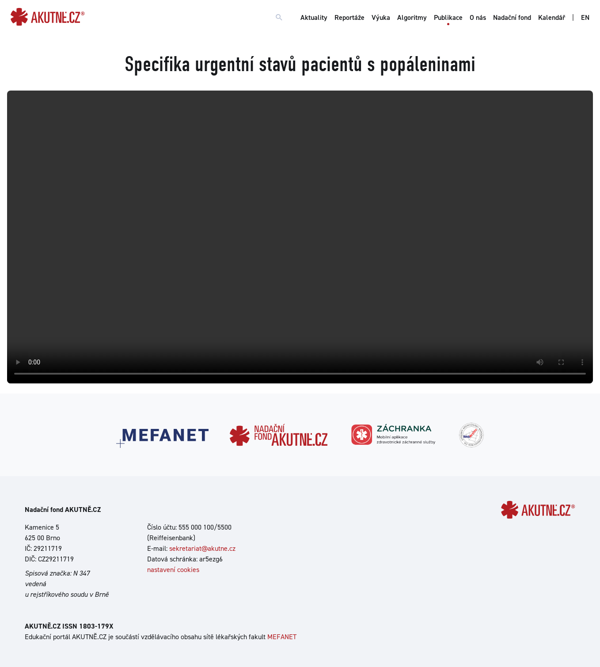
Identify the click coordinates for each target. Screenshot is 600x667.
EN (585, 17)
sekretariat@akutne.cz (202, 548)
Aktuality (313, 17)
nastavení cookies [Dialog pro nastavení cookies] (173, 569)
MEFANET (281, 636)
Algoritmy (412, 17)
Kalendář (551, 17)
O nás (478, 17)
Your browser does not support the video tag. (300, 237)
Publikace (448, 17)
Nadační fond (512, 17)
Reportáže (349, 17)
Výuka (381, 17)
